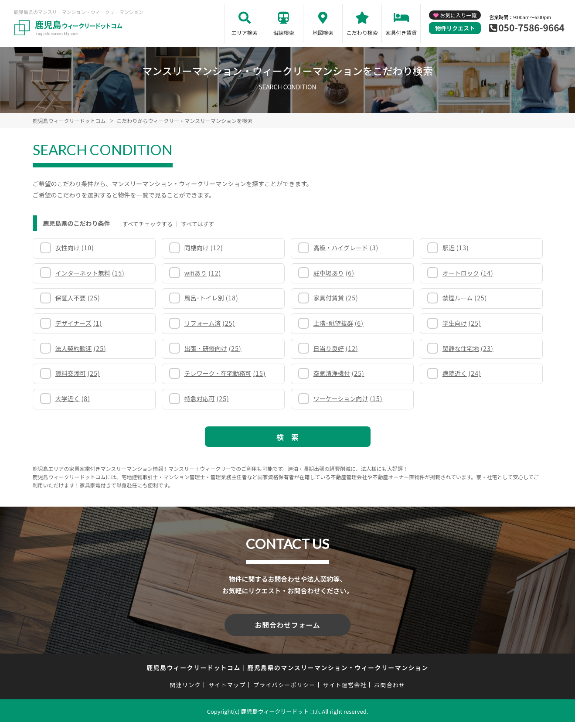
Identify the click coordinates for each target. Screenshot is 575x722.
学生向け (461, 323)
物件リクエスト (455, 28)
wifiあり (202, 273)
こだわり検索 (362, 32)
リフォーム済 (209, 323)
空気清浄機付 (338, 373)
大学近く (72, 398)
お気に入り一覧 (458, 15)
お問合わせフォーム (287, 624)
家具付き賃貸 (401, 32)
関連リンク (185, 683)
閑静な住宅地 (467, 348)
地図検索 (323, 32)
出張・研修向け (213, 348)
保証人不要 (77, 297)
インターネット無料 (90, 273)
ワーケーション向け (348, 398)
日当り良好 (335, 348)
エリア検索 (244, 32)
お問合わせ (389, 683)
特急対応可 (206, 398)
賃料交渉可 (77, 373)
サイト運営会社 (345, 683)
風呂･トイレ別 (211, 297)
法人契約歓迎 (80, 348)
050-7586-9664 (531, 27)
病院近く (461, 373)
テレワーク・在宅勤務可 (225, 373)
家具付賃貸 (335, 297)
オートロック (467, 273)
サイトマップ (227, 683)
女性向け (74, 247)
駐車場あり (333, 273)
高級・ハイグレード (346, 247)
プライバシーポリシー (284, 683)
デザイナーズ (78, 323)
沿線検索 (283, 32)
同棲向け (203, 247)
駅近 (455, 247)
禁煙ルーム (464, 297)
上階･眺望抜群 (338, 323)
